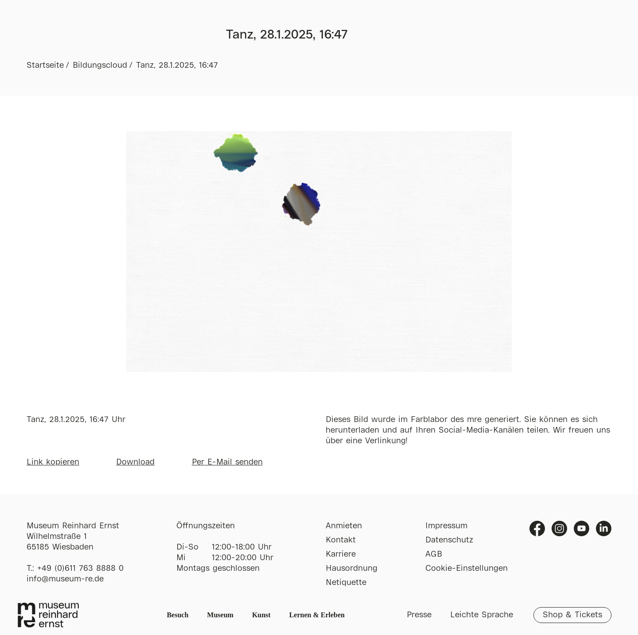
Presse (419, 615)
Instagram (559, 528)
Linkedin (603, 528)
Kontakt (341, 540)
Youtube (581, 528)
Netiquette (346, 582)
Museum (220, 615)
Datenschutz (449, 540)
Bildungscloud (100, 65)
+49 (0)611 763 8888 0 (80, 568)
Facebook (537, 528)
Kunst (261, 615)
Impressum (446, 526)
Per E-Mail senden (227, 462)
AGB (433, 554)
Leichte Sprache (481, 615)
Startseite (45, 65)
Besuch (177, 615)
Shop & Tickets (572, 615)
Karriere (341, 554)
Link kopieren (53, 462)
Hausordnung (351, 568)
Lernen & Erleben (317, 615)
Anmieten (344, 526)
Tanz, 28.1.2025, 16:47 (177, 65)
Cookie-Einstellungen (466, 568)
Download (135, 462)
